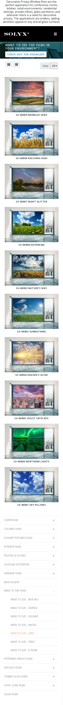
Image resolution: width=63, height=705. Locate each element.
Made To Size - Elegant (24, 616)
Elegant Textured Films (18, 537)
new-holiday (11, 582)
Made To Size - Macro (23, 624)
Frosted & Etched (15, 555)
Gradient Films (13, 573)
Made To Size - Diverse (24, 608)
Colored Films (13, 529)
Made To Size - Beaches (24, 599)
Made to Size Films (15, 590)
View (45, 66)
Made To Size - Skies (22, 633)
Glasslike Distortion (16, 564)
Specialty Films (13, 667)
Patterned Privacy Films (18, 658)
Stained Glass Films (16, 676)
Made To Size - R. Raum (24, 650)
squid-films (11, 694)
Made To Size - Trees (23, 641)
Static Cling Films (14, 685)
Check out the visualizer (25, 54)
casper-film (11, 520)
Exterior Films (12, 546)
